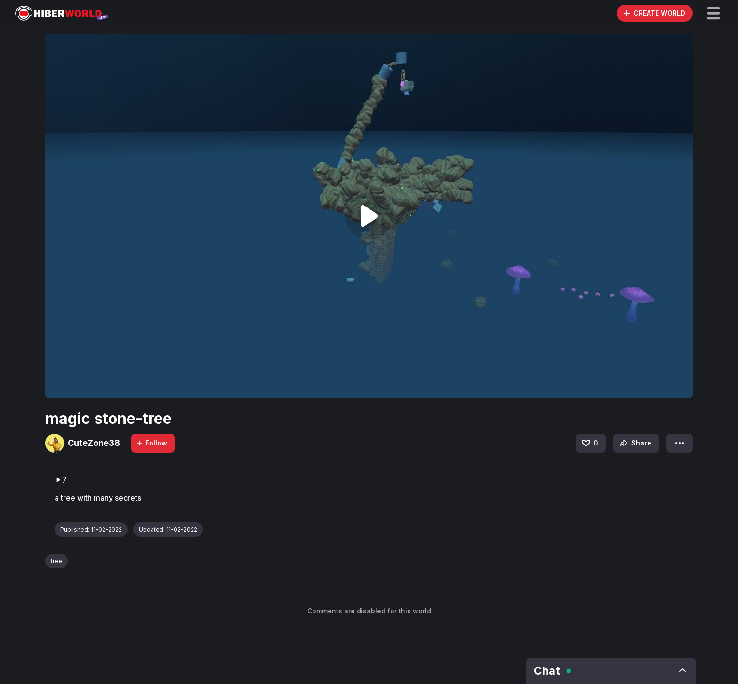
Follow (151, 443)
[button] (713, 13)
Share (634, 443)
